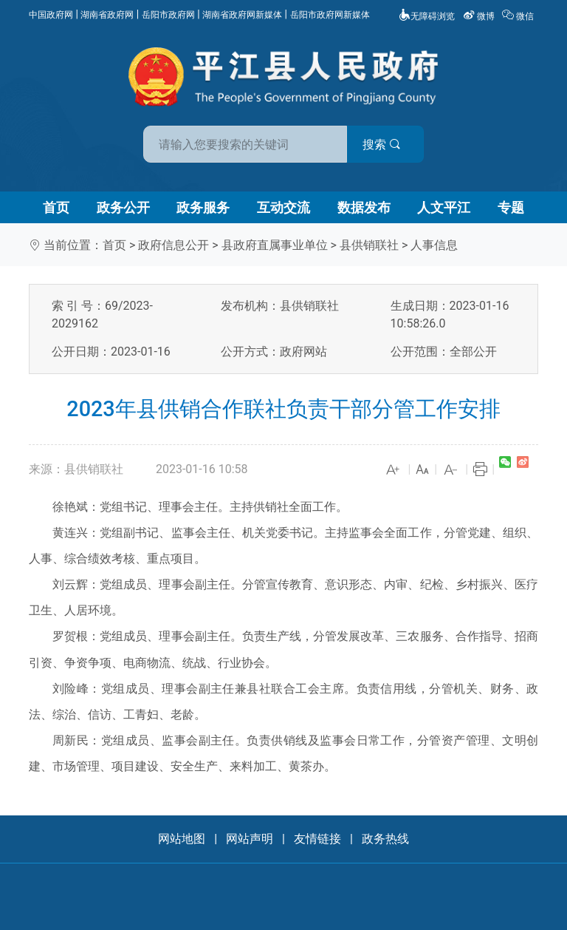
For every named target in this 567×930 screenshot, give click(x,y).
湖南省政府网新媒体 (242, 15)
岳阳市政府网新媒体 (330, 15)
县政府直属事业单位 (274, 245)
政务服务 (203, 207)
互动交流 (283, 207)
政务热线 (385, 839)
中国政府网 (51, 15)
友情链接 (317, 839)
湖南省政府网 (107, 15)
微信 (519, 16)
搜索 (389, 145)
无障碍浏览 (427, 16)
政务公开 (123, 207)
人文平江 (443, 207)
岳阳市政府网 (168, 15)
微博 (480, 16)
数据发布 (364, 207)
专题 (511, 207)
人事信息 (434, 245)
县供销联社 (369, 245)
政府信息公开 (173, 245)
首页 (56, 207)
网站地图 (181, 839)
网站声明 (249, 839)
